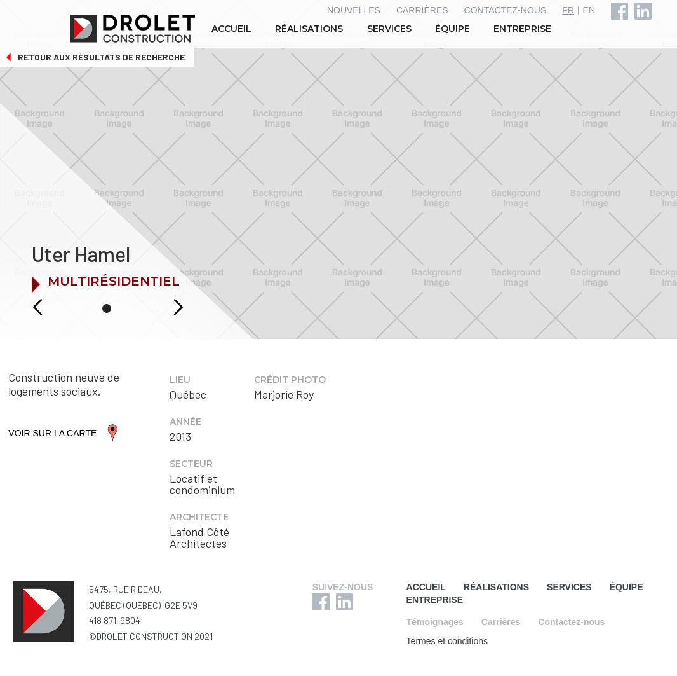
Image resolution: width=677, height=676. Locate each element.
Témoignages (435, 622)
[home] (134, 29)
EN (589, 10)
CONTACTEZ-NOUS (505, 10)
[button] (24, 307)
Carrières (501, 622)
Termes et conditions (447, 641)
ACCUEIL (231, 28)
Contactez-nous (571, 622)
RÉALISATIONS (309, 28)
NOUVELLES (353, 10)
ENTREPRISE (522, 28)
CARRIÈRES (422, 10)
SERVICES (389, 28)
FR (568, 10)
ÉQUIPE (452, 28)
